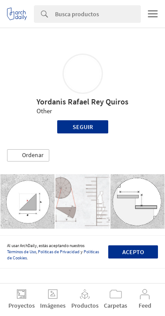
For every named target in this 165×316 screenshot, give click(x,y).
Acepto (133, 252)
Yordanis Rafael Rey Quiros (82, 102)
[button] (28, 155)
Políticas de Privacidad (59, 252)
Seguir (83, 127)
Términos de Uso (21, 252)
